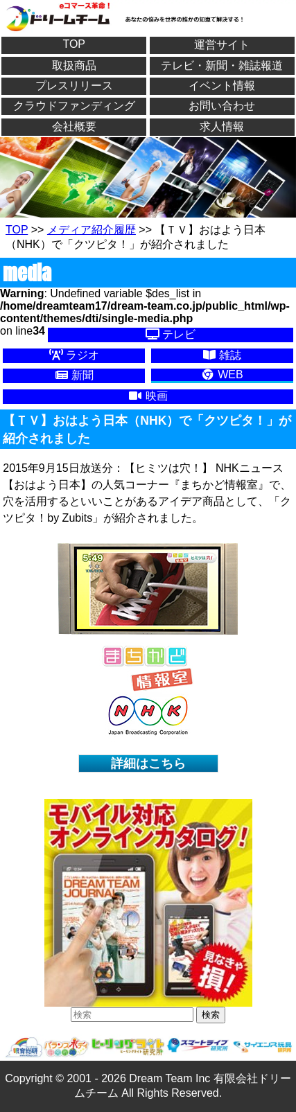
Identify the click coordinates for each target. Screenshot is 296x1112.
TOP (73, 44)
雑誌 (221, 355)
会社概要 (74, 126)
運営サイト (222, 45)
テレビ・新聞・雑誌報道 (222, 65)
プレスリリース (74, 85)
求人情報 (222, 126)
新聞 (74, 375)
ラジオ (74, 355)
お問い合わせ (222, 106)
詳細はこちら (148, 763)
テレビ (170, 334)
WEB (222, 374)
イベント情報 (222, 85)
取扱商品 (74, 65)
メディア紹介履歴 (91, 230)
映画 (147, 396)
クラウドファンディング (74, 106)
